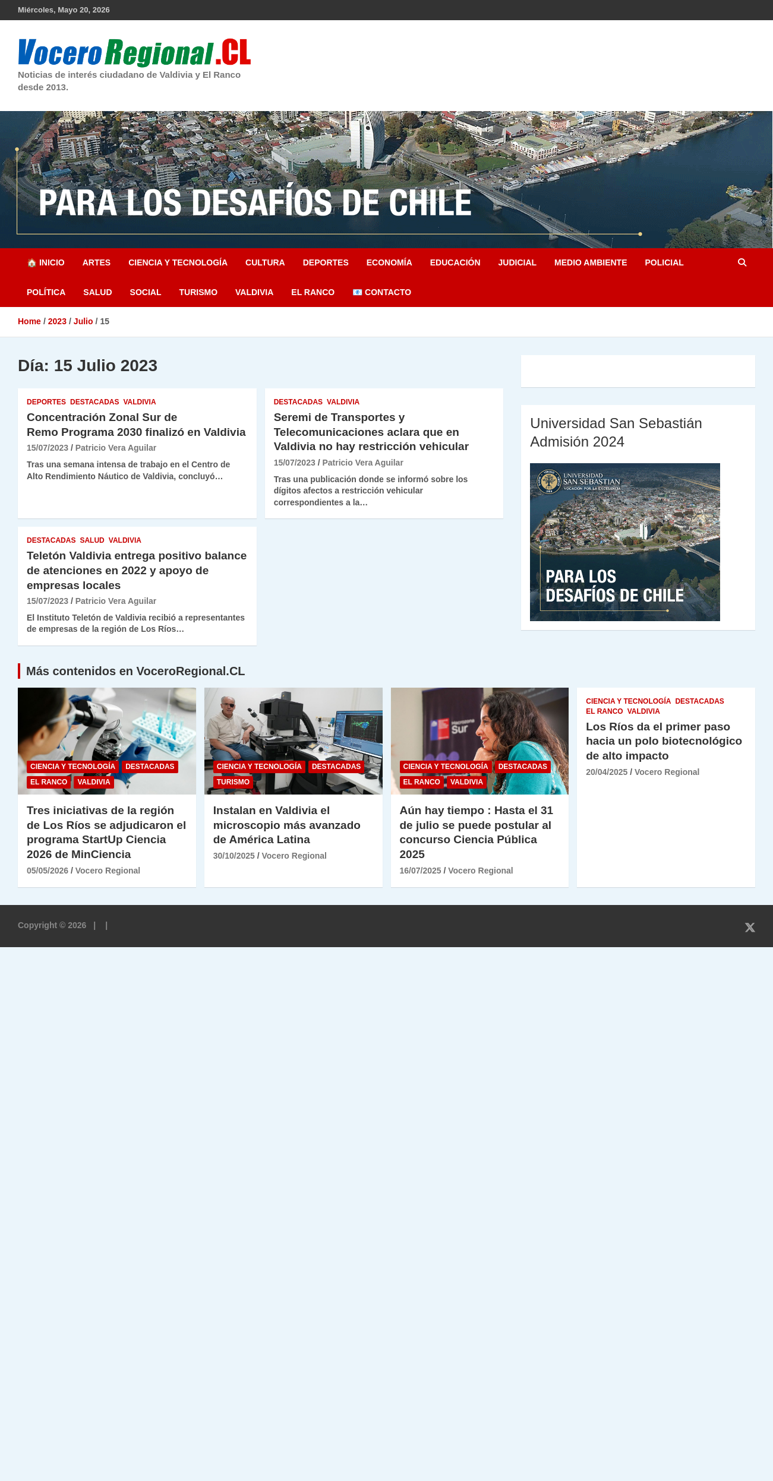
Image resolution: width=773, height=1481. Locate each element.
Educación (455, 262)
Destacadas (94, 402)
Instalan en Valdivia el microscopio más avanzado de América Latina (287, 825)
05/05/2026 (47, 870)
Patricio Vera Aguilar (115, 447)
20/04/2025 (606, 772)
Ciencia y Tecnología (178, 262)
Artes (97, 262)
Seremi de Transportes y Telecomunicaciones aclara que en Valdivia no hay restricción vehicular (371, 431)
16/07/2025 (420, 870)
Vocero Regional (107, 870)
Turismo (198, 292)
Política (46, 292)
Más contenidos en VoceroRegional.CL (135, 671)
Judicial (517, 262)
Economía (389, 262)
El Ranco (313, 292)
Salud (97, 292)
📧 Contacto (381, 292)
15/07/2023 (47, 447)
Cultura (265, 262)
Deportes (326, 262)
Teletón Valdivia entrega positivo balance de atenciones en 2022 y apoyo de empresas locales (137, 570)
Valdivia (254, 292)
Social (146, 292)
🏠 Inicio (46, 262)
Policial (664, 262)
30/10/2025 (234, 855)
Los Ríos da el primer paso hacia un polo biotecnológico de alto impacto (664, 741)
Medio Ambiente (590, 262)
